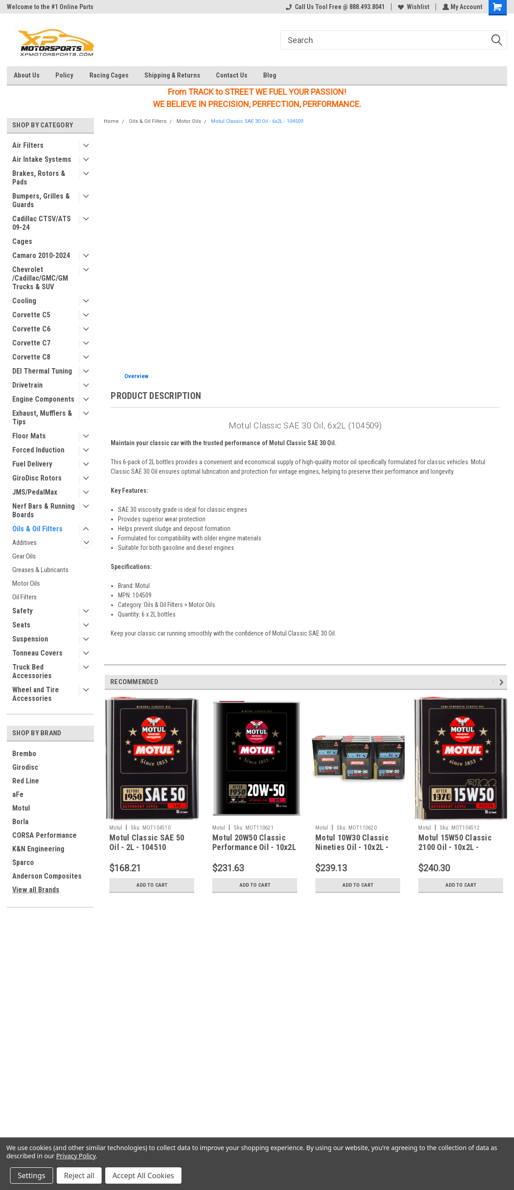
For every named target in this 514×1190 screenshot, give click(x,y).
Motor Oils (26, 583)
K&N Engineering (38, 849)
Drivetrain (27, 385)
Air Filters (28, 145)
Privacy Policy (76, 1155)
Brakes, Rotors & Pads (38, 177)
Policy (64, 75)
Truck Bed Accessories (32, 671)
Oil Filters (24, 597)
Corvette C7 (31, 343)
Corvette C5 (31, 315)
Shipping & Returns (172, 75)
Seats (21, 625)
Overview (136, 376)
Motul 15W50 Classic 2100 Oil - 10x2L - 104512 (455, 847)
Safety (22, 611)
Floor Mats (29, 436)
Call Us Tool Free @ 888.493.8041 (334, 6)
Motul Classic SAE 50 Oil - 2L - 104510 (146, 842)
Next (502, 682)
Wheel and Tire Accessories (35, 694)
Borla (20, 821)
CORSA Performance (44, 835)
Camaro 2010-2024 (41, 255)
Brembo (24, 753)
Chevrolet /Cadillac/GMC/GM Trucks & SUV (40, 278)
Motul (21, 808)
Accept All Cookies (143, 1175)
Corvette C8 (31, 357)
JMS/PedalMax (34, 492)
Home (111, 121)
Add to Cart (152, 885)
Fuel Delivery (32, 464)
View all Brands (35, 889)
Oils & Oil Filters (37, 529)
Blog (269, 75)
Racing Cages (108, 75)
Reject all (79, 1175)
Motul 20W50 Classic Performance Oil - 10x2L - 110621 (254, 847)
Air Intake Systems (41, 159)
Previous (494, 682)
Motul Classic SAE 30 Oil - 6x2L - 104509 (257, 121)
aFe (18, 794)
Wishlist (412, 6)
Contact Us (231, 75)
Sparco (23, 862)
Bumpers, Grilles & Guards (41, 200)
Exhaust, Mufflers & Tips (42, 417)
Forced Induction (38, 450)
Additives (24, 543)
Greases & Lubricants (40, 570)
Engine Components (43, 399)
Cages (22, 241)
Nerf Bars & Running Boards (43, 510)
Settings (31, 1175)
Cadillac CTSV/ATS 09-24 (41, 223)
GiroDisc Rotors (37, 478)
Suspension (30, 639)
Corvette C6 (31, 329)
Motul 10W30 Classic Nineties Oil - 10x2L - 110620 (352, 847)
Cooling (24, 300)
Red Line (25, 781)
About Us (26, 75)
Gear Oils (24, 556)
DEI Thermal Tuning (42, 371)
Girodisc (25, 767)
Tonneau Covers (37, 653)
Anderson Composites (47, 876)
